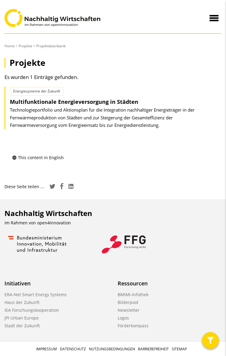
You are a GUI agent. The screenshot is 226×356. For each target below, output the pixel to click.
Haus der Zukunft (22, 302)
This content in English (38, 157)
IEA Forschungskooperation (31, 310)
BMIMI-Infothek (133, 294)
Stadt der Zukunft (22, 325)
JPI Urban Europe (21, 318)
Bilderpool (128, 302)
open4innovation (54, 223)
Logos (123, 318)
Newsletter (128, 310)
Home (9, 45)
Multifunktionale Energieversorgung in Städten (74, 101)
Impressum (46, 349)
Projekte (25, 45)
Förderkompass (133, 325)
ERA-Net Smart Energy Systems (35, 294)
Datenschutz (73, 349)
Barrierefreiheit (153, 349)
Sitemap (179, 349)
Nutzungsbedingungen (112, 349)
